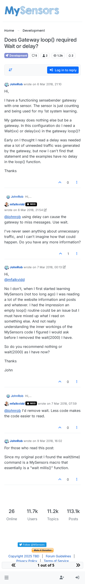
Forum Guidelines (58, 556)
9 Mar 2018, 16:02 (49, 441)
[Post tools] (77, 182)
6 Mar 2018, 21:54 (30, 210)
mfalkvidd (17, 204)
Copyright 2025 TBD (23, 556)
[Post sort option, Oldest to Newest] (10, 70)
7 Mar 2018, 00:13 (49, 267)
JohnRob (16, 84)
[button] (6, 577)
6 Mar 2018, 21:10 (49, 84)
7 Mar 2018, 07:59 (64, 403)
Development (16, 55)
